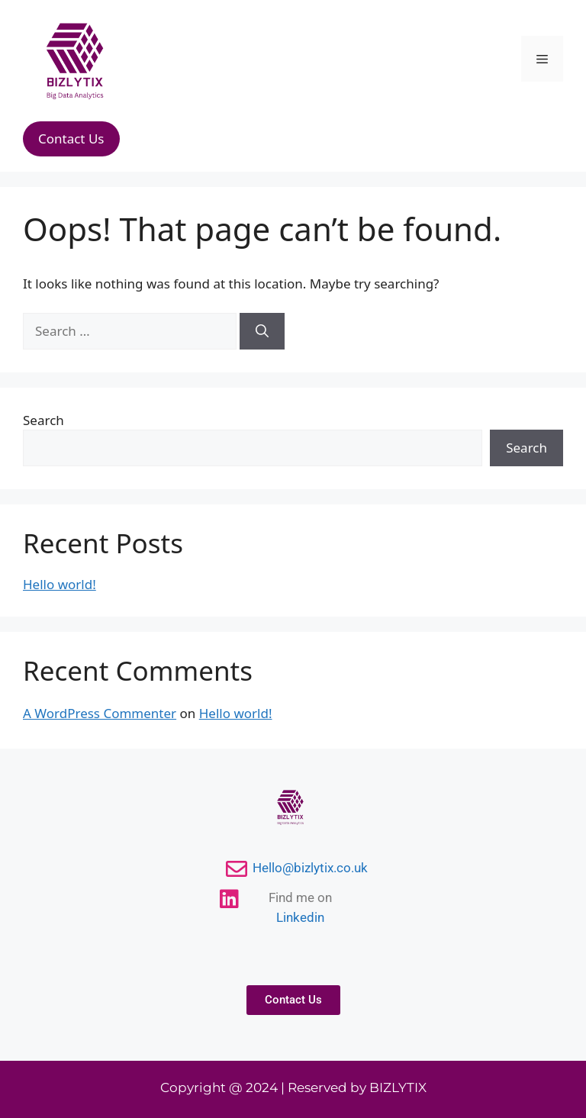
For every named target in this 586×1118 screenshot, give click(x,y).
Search (43, 420)
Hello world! (59, 584)
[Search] (262, 331)
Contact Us (71, 138)
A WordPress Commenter (99, 713)
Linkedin (300, 917)
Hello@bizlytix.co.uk (310, 867)
